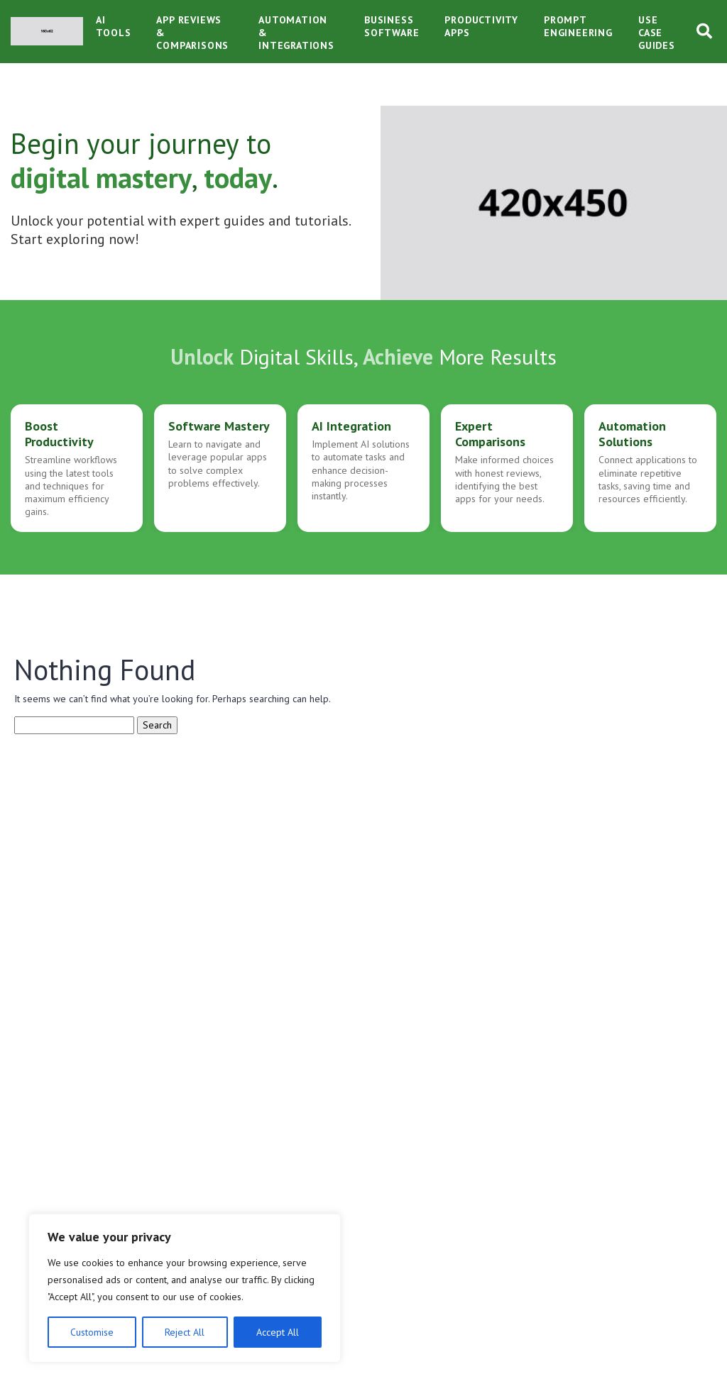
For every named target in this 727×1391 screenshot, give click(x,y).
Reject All (184, 1332)
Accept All (277, 1332)
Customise (92, 1332)
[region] (184, 1288)
